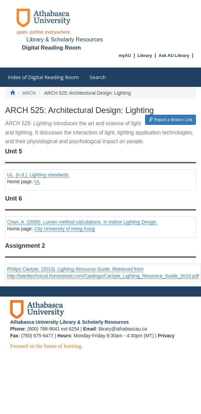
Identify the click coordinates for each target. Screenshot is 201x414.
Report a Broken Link (170, 119)
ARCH (29, 93)
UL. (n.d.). (38, 174)
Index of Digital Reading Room (43, 77)
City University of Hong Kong (64, 228)
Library (145, 55)
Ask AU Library (174, 55)
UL (37, 181)
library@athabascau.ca (122, 329)
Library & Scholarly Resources (64, 39)
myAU (125, 55)
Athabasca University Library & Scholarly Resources (69, 322)
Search (98, 77)
